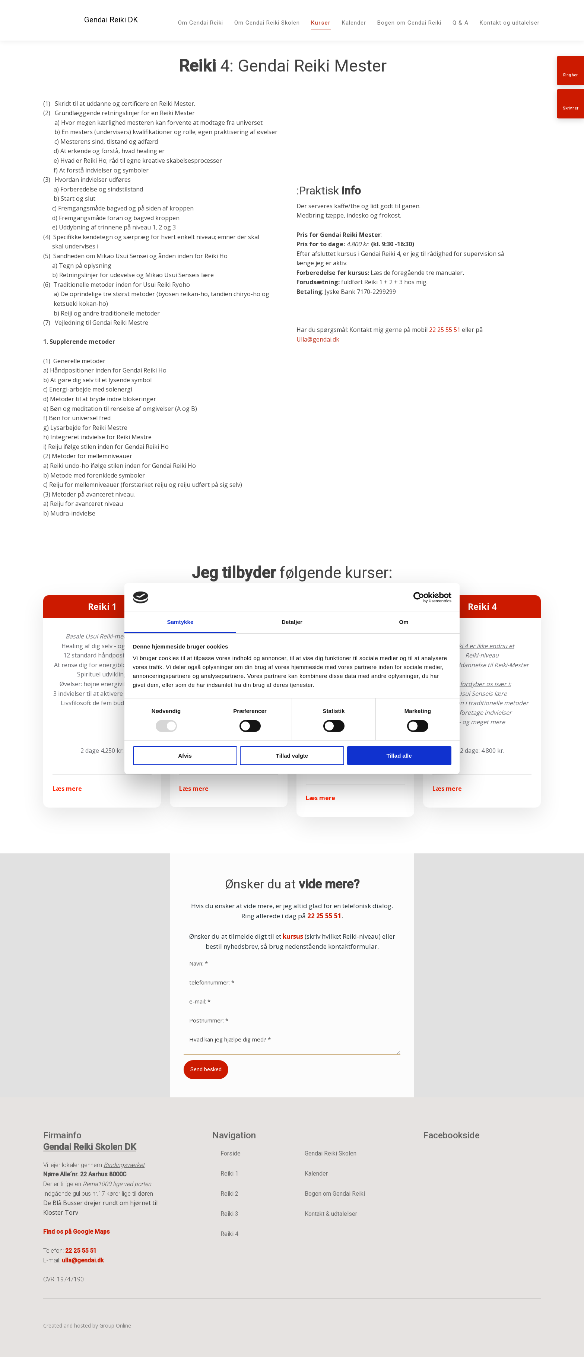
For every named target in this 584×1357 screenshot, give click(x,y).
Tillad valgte (292, 755)
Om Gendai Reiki (200, 22)
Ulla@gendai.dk (317, 339)
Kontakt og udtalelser (510, 22)
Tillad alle (399, 755)
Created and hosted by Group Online (87, 1325)
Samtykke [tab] (180, 622)
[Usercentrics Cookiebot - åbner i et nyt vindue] (418, 597)
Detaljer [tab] (292, 622)
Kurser (321, 22)
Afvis (185, 755)
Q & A (461, 22)
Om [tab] (403, 622)
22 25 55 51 (444, 330)
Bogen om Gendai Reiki (409, 22)
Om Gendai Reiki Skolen (267, 22)
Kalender (354, 22)
